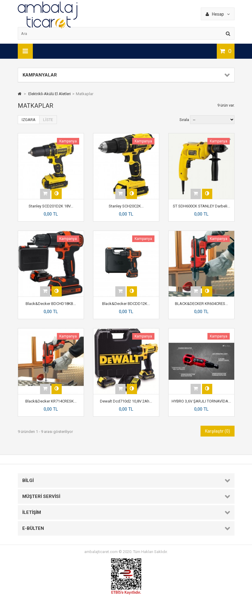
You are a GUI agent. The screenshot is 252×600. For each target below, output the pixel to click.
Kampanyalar (40, 75)
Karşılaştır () (217, 431)
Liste (48, 119)
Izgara (29, 119)
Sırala (184, 119)
